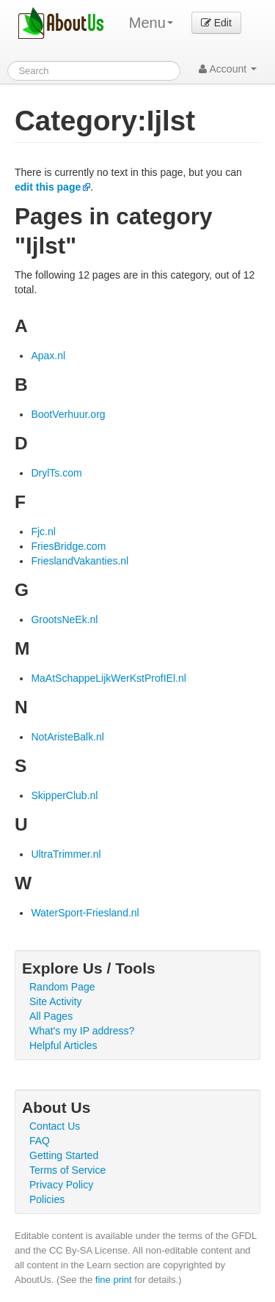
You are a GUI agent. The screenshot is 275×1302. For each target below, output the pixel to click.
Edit (216, 23)
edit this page (48, 187)
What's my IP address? (81, 1031)
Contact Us (54, 1126)
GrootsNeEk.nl (64, 619)
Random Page (62, 987)
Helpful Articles (63, 1045)
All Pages (51, 1016)
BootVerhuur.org (68, 414)
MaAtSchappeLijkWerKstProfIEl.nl (108, 678)
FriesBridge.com (68, 546)
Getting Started (63, 1155)
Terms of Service (67, 1170)
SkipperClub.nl (64, 795)
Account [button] (228, 69)
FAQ (39, 1141)
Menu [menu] (151, 23)
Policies (47, 1199)
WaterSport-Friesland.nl (85, 913)
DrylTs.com (56, 473)
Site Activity (55, 1001)
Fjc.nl (43, 531)
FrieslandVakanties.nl (79, 561)
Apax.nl (48, 355)
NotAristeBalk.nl (67, 737)
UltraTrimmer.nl (65, 854)
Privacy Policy (61, 1185)
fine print (113, 1279)
